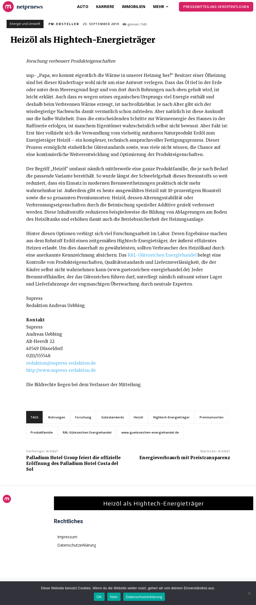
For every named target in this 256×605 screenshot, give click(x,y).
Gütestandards (112, 417)
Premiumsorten (212, 417)
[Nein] (249, 593)
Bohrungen (56, 417)
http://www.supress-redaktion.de (61, 370)
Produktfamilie (42, 432)
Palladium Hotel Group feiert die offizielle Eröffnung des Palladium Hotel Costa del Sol (73, 463)
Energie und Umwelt (25, 24)
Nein (114, 597)
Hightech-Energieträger (171, 417)
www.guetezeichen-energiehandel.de (150, 432)
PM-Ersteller (63, 24)
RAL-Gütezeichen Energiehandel (162, 255)
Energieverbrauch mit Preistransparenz (184, 457)
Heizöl (138, 417)
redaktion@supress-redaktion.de (61, 363)
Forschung (83, 417)
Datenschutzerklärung (144, 597)
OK (99, 597)
